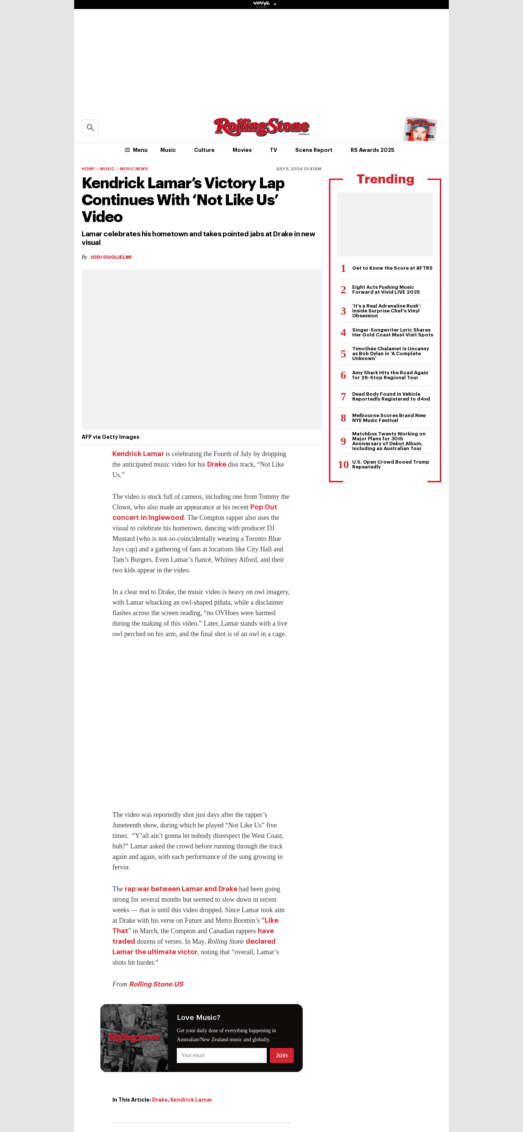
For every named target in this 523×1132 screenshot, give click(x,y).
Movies (242, 150)
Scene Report (314, 150)
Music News (134, 169)
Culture (204, 150)
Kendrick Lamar (138, 453)
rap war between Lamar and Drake (181, 889)
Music (168, 150)
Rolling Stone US (156, 984)
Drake (216, 464)
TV (273, 150)
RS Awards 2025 (372, 150)
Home (88, 169)
